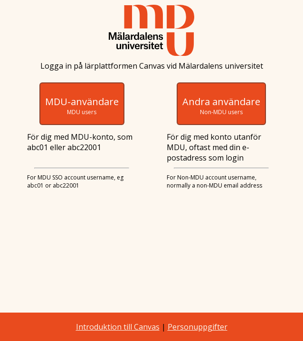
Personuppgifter (197, 327)
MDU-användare (82, 105)
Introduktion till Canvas (118, 327)
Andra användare (221, 105)
